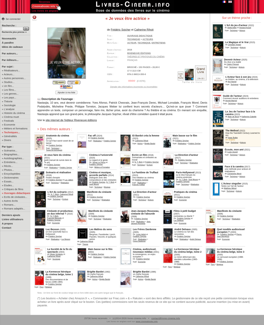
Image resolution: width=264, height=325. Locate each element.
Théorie (8, 101)
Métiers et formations (16, 128)
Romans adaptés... (14, 208)
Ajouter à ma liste (66, 92)
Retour (34, 18)
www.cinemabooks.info (147, 321)
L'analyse (9, 109)
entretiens (158, 43)
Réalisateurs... (12, 70)
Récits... (8, 166)
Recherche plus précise (13, 32)
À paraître (8, 42)
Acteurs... (9, 74)
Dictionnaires (11, 177)
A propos (7, 223)
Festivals (9, 120)
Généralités (10, 136)
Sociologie (10, 105)
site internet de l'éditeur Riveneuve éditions (71, 120)
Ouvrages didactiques (17, 193)
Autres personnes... (15, 78)
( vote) (136, 81)
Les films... (10, 89)
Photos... (9, 169)
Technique (234, 30)
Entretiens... (10, 162)
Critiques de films (13, 189)
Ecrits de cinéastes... (15, 196)
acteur (131, 43)
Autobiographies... (14, 158)
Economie (9, 124)
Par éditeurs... (10, 60)
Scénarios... (10, 150)
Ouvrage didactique (139, 35)
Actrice (140, 144)
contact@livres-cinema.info (165, 318)
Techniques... (12, 132)
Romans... (9, 204)
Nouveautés (9, 38)
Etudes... (9, 185)
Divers (7, 140)
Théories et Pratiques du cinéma (145, 57)
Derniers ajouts (11, 215)
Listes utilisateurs (12, 219)
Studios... (9, 82)
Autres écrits (11, 200)
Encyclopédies (12, 173)
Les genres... (11, 93)
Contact (6, 227)
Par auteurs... (10, 53)
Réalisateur (97, 141)
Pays (170, 267)
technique (144, 43)
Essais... (9, 181)
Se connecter (11, 18)
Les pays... (10, 97)
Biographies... (12, 154)
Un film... (9, 85)
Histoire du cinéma (14, 113)
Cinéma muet (11, 116)
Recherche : (9, 25)
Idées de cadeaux (12, 46)
